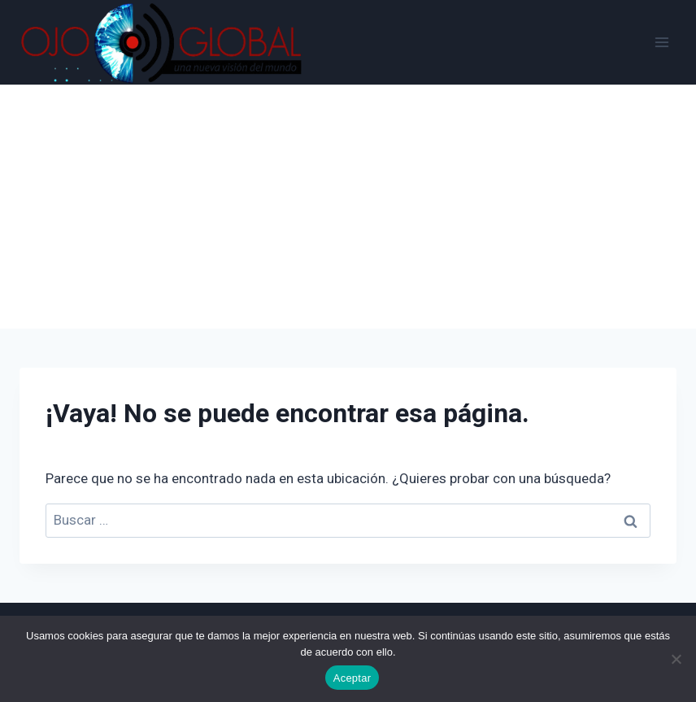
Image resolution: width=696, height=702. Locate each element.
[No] (676, 659)
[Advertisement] (348, 206)
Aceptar (352, 678)
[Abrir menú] (661, 42)
